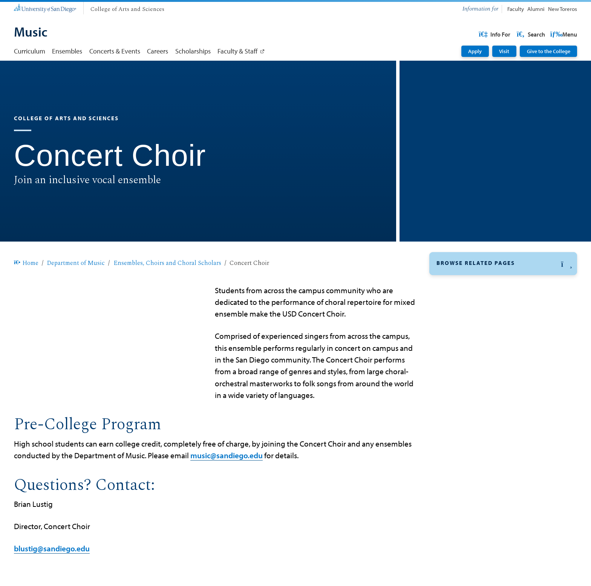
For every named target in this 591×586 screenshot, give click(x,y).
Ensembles (67, 50)
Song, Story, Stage (462, 425)
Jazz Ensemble (457, 354)
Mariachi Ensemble (464, 372)
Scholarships (193, 50)
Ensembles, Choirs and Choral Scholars (167, 263)
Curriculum (29, 50)
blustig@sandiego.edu (52, 548)
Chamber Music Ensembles (475, 301)
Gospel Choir (455, 407)
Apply (475, 51)
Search (562, 34)
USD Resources (516, 34)
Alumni (536, 8)
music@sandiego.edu (226, 455)
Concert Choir (456, 283)
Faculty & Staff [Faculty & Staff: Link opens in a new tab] (237, 50)
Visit (504, 51)
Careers (157, 50)
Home (26, 263)
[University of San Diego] (45, 7)
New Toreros (562, 8)
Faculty (515, 8)
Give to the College (548, 51)
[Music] (30, 33)
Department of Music (76, 263)
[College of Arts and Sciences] (127, 9)
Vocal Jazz (451, 443)
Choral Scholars (459, 318)
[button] (503, 263)
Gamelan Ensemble (464, 336)
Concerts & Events (114, 50)
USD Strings (453, 390)
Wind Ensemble (459, 461)
